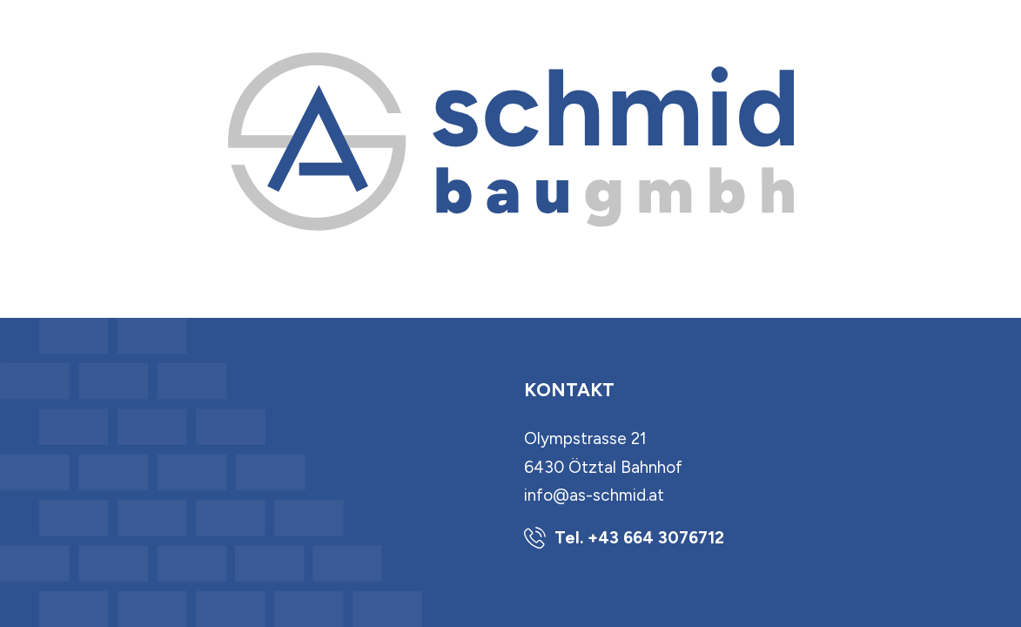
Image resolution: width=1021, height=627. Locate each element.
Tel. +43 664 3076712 (639, 538)
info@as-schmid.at (594, 495)
